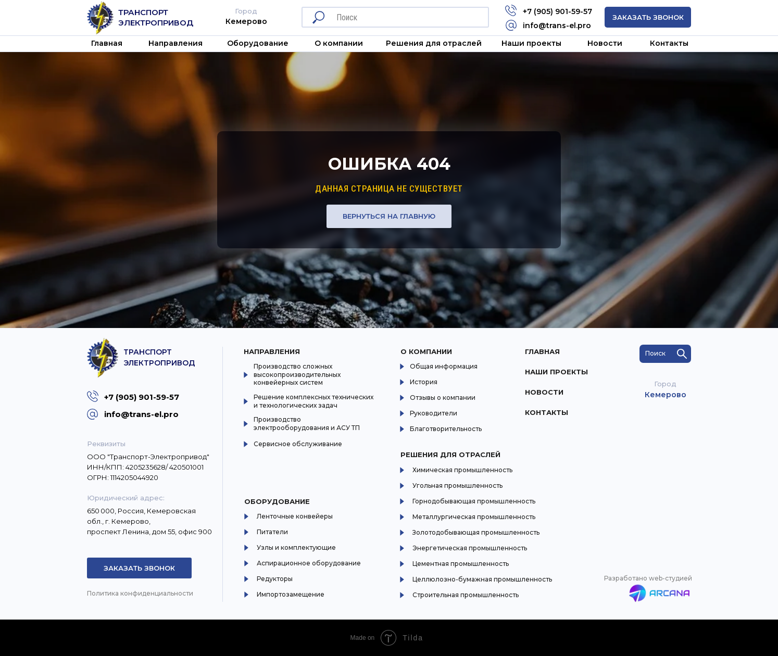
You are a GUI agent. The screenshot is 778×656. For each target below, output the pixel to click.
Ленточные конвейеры (295, 516)
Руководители (433, 413)
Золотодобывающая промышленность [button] (475, 532)
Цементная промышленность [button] (460, 563)
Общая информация (444, 366)
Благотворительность (446, 429)
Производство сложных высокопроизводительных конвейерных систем (297, 374)
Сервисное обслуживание (298, 444)
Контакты (669, 43)
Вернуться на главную (389, 216)
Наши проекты (531, 43)
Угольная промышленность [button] (457, 485)
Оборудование (257, 43)
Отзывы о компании (442, 397)
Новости (604, 43)
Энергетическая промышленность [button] (469, 548)
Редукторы (275, 579)
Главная (106, 43)
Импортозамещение (290, 594)
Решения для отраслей (450, 454)
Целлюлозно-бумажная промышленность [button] (482, 579)
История (423, 382)
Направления (175, 43)
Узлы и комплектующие (296, 547)
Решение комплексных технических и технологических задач (313, 401)
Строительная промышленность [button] (465, 595)
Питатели (272, 532)
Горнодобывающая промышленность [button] (473, 501)
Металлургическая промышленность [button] (473, 517)
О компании (426, 351)
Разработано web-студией (648, 578)
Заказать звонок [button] (648, 17)
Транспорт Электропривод (155, 17)
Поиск (655, 353)
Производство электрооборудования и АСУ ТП (307, 423)
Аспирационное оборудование (309, 563)
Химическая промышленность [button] (462, 470)
